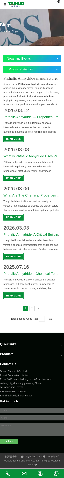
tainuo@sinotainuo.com (20, 395)
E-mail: (4, 395)
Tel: (2, 387)
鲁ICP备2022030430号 (33, 456)
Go (50, 318)
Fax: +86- (5, 391)
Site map (32, 464)
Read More (13, 139)
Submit (9, 441)
